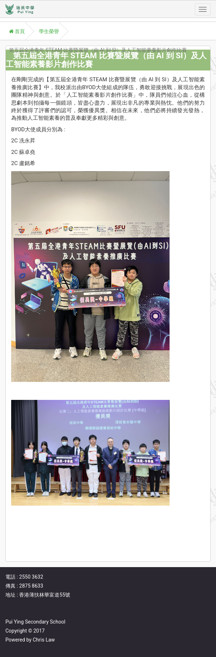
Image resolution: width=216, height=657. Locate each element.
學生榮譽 (49, 31)
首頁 (17, 31)
